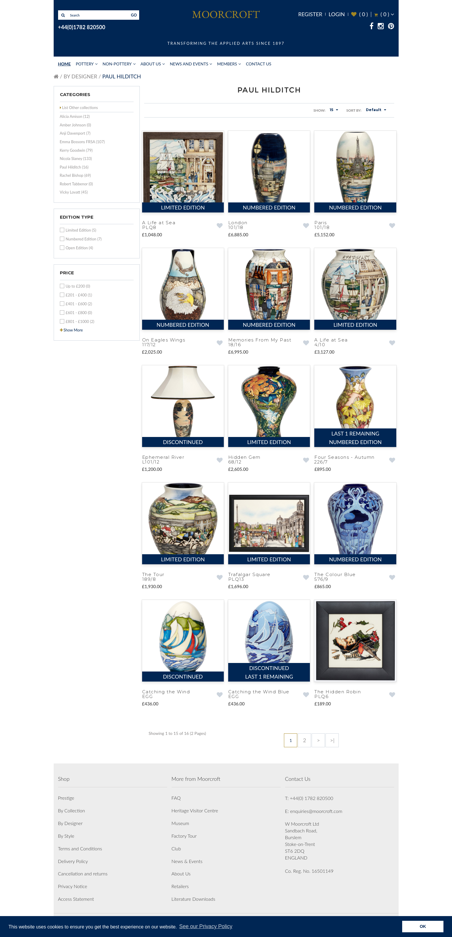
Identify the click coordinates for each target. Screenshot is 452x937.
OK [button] (423, 926)
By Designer (80, 76)
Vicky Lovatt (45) (74, 192)
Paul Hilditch (121, 76)
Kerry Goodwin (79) (76, 150)
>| (332, 737)
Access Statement (76, 896)
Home (64, 63)
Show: (319, 110)
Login (336, 14)
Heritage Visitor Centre (195, 807)
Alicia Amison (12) (75, 116)
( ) (359, 14)
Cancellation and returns (83, 870)
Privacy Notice (72, 883)
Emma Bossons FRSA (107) (82, 141)
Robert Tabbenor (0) (76, 184)
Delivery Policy (73, 858)
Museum (180, 820)
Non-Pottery (117, 63)
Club (176, 845)
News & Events (187, 858)
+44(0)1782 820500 (81, 27)
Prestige (66, 795)
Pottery (85, 63)
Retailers (180, 883)
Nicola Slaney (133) (76, 158)
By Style (66, 833)
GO (134, 15)
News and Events (189, 63)
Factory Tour (184, 833)
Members (227, 63)
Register (310, 14)
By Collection (71, 807)
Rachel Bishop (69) (75, 175)
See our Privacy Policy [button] (205, 926)
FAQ (176, 795)
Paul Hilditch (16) (74, 167)
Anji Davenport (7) (75, 133)
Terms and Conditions (80, 845)
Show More (73, 330)
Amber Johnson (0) (75, 125)
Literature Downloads (194, 896)
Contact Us (258, 63)
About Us (151, 63)
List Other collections (80, 107)
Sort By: (353, 110)
